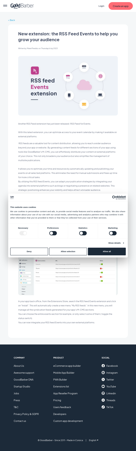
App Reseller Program (65, 393)
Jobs (16, 393)
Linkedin (109, 393)
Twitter (108, 379)
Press (17, 400)
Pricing (57, 400)
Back (12, 20)
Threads (108, 400)
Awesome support (24, 372)
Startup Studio (22, 386)
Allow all (107, 251)
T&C (16, 407)
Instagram (110, 372)
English (93, 440)
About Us (19, 365)
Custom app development (68, 420)
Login (101, 6)
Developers (59, 413)
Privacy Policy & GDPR (26, 413)
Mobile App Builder (63, 372)
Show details (114, 243)
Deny (29, 251)
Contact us (20, 420)
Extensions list (61, 386)
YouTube (109, 386)
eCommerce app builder (67, 365)
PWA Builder (60, 379)
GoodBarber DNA (23, 379)
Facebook (110, 365)
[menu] (5, 6)
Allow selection (68, 251)
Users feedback (62, 407)
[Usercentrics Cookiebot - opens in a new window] (114, 198)
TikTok (107, 407)
